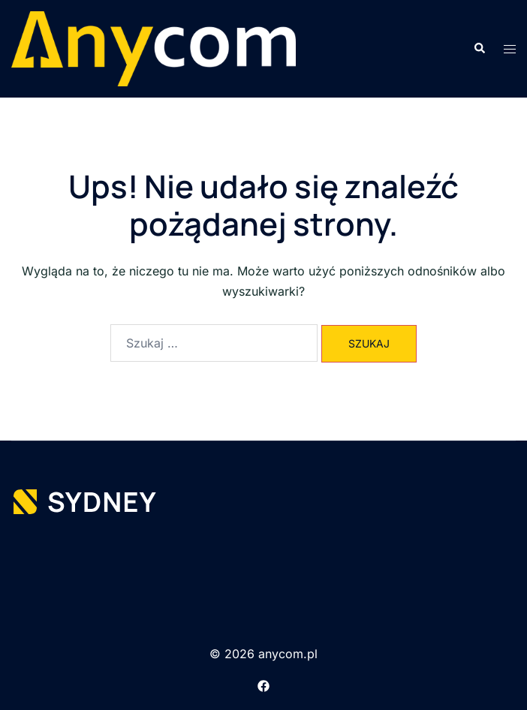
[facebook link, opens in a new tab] (263, 684)
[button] (479, 49)
